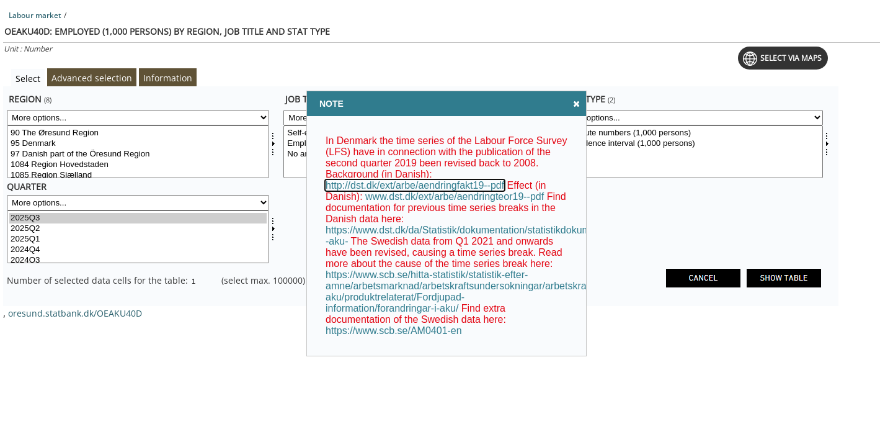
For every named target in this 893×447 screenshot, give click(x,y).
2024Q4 (138, 250)
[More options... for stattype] (692, 117)
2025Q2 (138, 229)
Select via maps (791, 58)
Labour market (35, 15)
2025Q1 (138, 239)
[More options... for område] (138, 117)
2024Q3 (138, 260)
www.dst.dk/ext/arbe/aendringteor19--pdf (454, 196)
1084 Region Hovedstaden (138, 165)
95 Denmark (138, 143)
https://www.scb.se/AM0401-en (394, 330)
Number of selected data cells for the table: (98, 280)
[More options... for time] (138, 202)
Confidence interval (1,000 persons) (691, 143)
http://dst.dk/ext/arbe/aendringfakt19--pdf (415, 185)
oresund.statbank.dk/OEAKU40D (75, 313)
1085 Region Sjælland (138, 175)
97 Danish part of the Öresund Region (138, 154)
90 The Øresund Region (138, 133)
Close (575, 103)
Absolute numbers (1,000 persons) (691, 133)
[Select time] (138, 236)
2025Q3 (138, 218)
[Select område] (138, 151)
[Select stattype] (692, 151)
